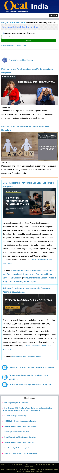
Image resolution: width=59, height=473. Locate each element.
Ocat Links (29, 464)
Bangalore (6, 22)
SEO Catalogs (52, 464)
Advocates (18, 22)
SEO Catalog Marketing (15, 464)
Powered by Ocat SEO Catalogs (32, 472)
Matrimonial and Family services (22, 60)
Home (3, 464)
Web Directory (40, 464)
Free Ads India (28, 467)
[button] (53, 15)
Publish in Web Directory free (13, 45)
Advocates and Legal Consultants (15, 33)
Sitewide (32, 33)
